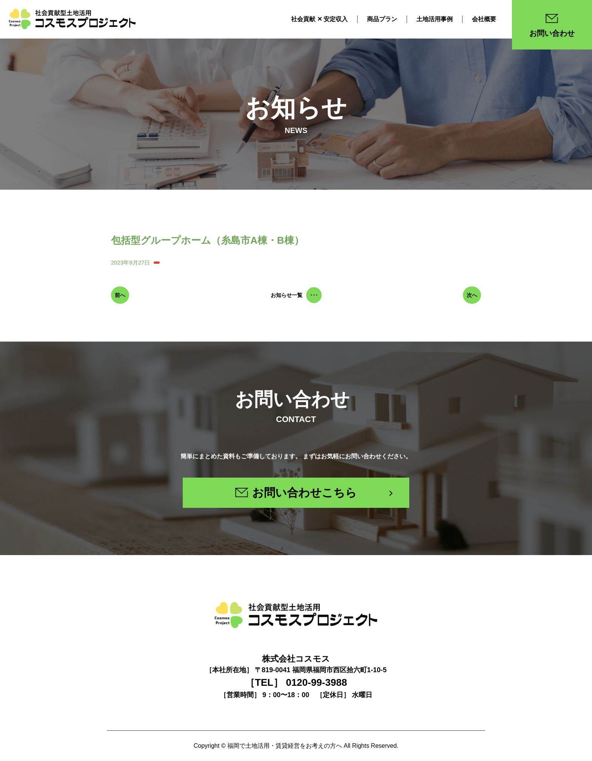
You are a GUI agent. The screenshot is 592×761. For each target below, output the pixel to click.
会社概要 (484, 18)
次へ (472, 295)
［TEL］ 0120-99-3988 (296, 682)
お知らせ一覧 (296, 295)
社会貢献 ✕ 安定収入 (319, 18)
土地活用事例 (434, 18)
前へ (120, 295)
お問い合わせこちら (296, 492)
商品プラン (382, 18)
